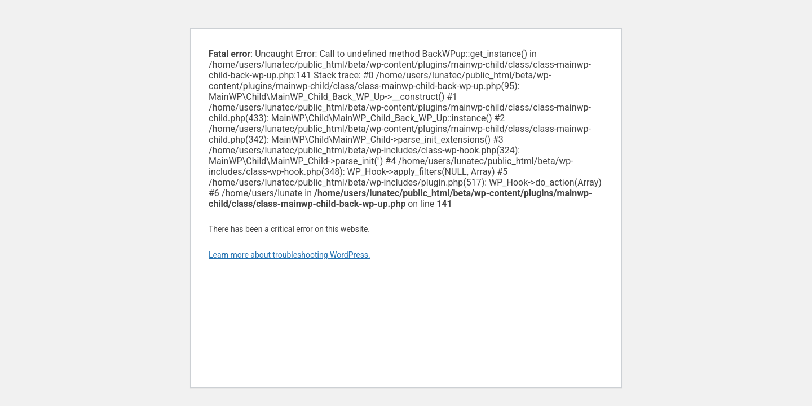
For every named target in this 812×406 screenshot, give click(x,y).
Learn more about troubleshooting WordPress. (289, 254)
